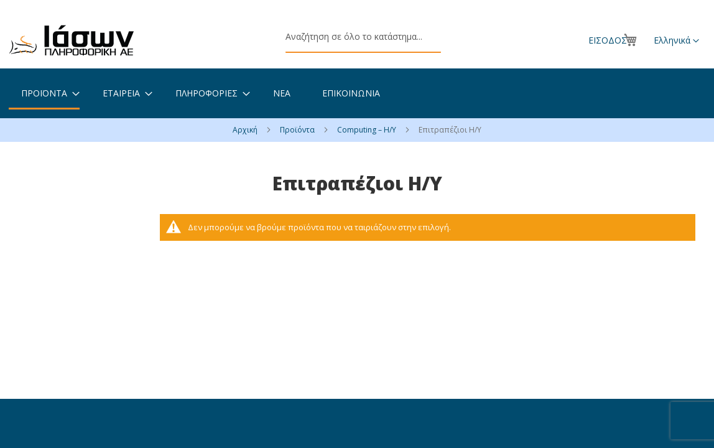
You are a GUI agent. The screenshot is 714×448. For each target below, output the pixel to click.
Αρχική (246, 129)
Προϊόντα (298, 129)
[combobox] (363, 37)
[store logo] (71, 40)
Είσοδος (607, 40)
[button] (676, 41)
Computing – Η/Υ (367, 129)
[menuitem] (44, 94)
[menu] (357, 93)
